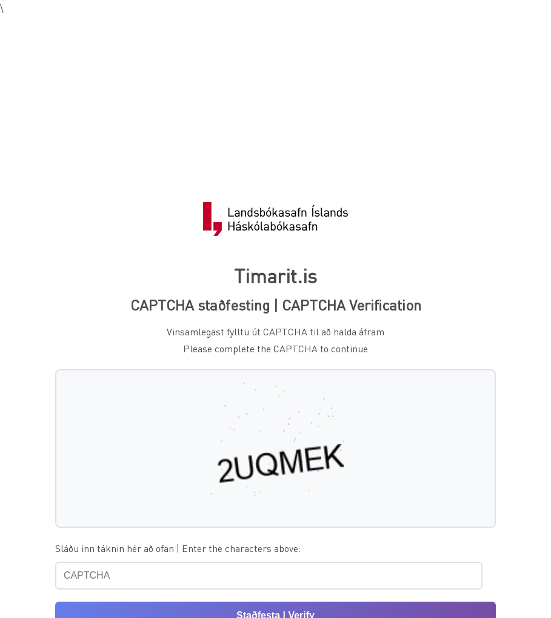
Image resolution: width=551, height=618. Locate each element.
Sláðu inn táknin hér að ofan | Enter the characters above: (178, 548)
